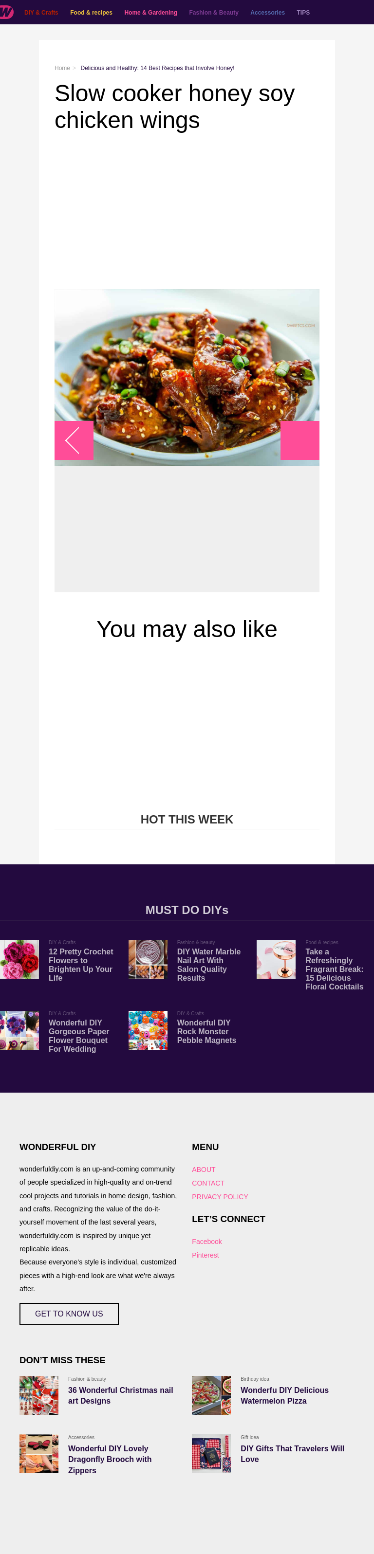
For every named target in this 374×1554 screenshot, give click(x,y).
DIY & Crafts (41, 12)
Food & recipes (91, 12)
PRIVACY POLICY (220, 1197)
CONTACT (208, 1183)
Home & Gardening (150, 12)
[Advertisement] (187, 211)
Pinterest (205, 1255)
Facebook (207, 1241)
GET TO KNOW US (69, 1314)
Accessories (267, 12)
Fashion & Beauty (214, 12)
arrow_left (79, 441)
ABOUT (203, 1169)
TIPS (303, 12)
